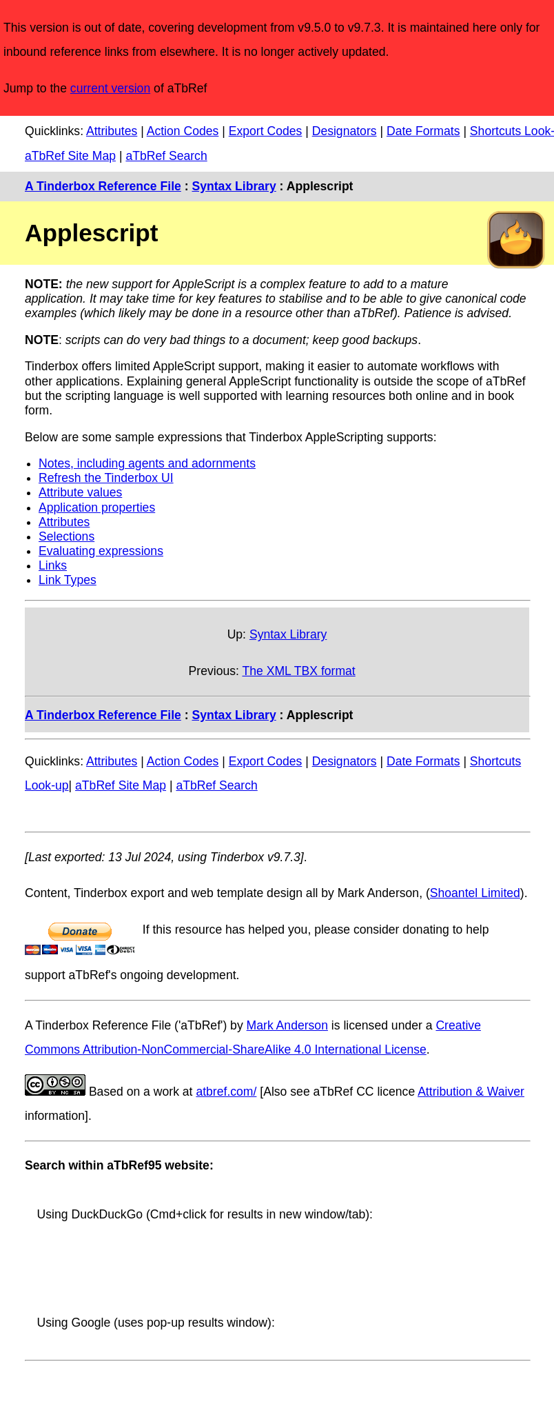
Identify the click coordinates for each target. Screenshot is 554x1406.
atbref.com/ (226, 1091)
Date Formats (423, 131)
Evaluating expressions (101, 551)
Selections (66, 536)
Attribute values (80, 492)
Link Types (67, 580)
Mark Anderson (287, 1025)
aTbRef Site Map (70, 156)
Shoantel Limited (475, 893)
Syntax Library (234, 186)
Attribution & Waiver (471, 1091)
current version (110, 88)
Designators (344, 131)
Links (53, 565)
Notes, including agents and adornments (147, 463)
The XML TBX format (298, 671)
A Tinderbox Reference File (103, 186)
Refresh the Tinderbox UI (106, 478)
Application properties (97, 507)
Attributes (111, 131)
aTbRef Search (166, 156)
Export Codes (265, 131)
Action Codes (183, 131)
